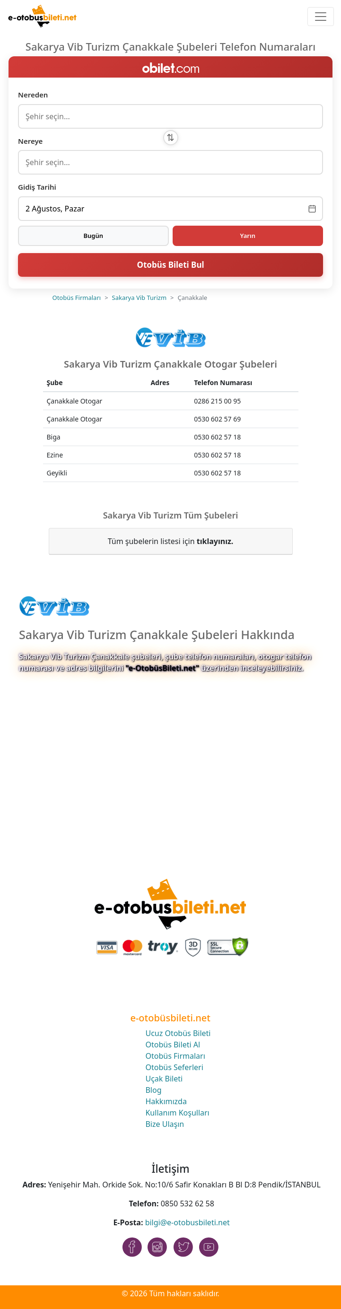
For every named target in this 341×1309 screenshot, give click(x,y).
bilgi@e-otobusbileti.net (187, 1222)
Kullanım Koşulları (177, 1112)
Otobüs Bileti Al (172, 1044)
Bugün (93, 235)
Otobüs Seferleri (174, 1067)
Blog (153, 1090)
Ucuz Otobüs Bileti (177, 1033)
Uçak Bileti (164, 1078)
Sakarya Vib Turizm (139, 297)
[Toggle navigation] (320, 16)
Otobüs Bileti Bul (170, 264)
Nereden (33, 94)
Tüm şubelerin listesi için (171, 541)
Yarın (247, 235)
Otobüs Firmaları (76, 297)
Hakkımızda (165, 1101)
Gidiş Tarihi (37, 187)
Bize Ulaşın (164, 1124)
